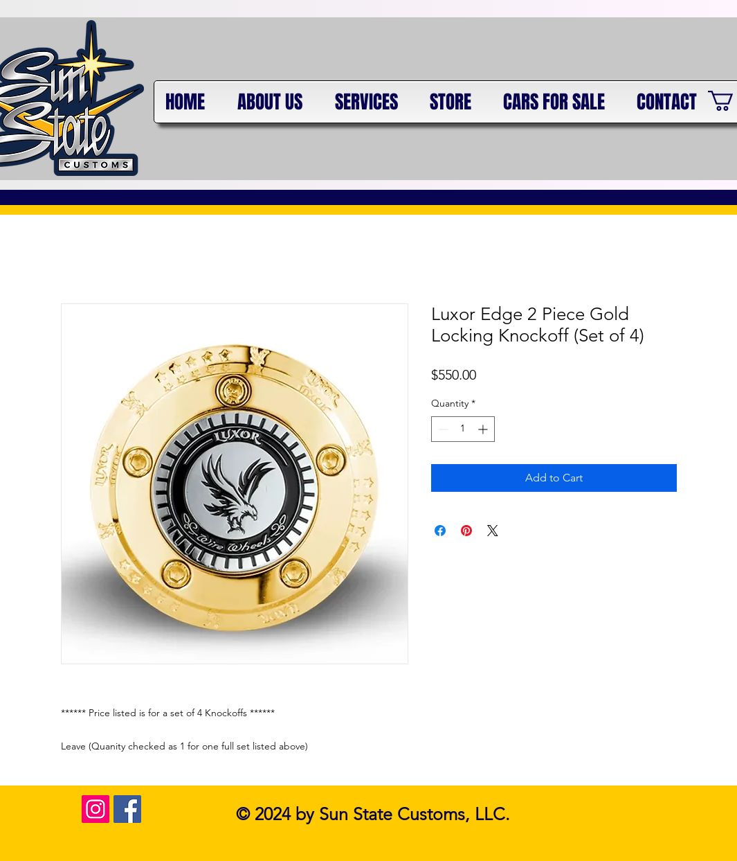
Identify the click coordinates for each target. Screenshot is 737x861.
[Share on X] (492, 530)
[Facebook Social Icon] (127, 809)
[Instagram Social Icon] (95, 809)
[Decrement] (442, 429)
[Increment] (484, 429)
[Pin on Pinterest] (466, 530)
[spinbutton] (463, 429)
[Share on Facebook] (440, 530)
